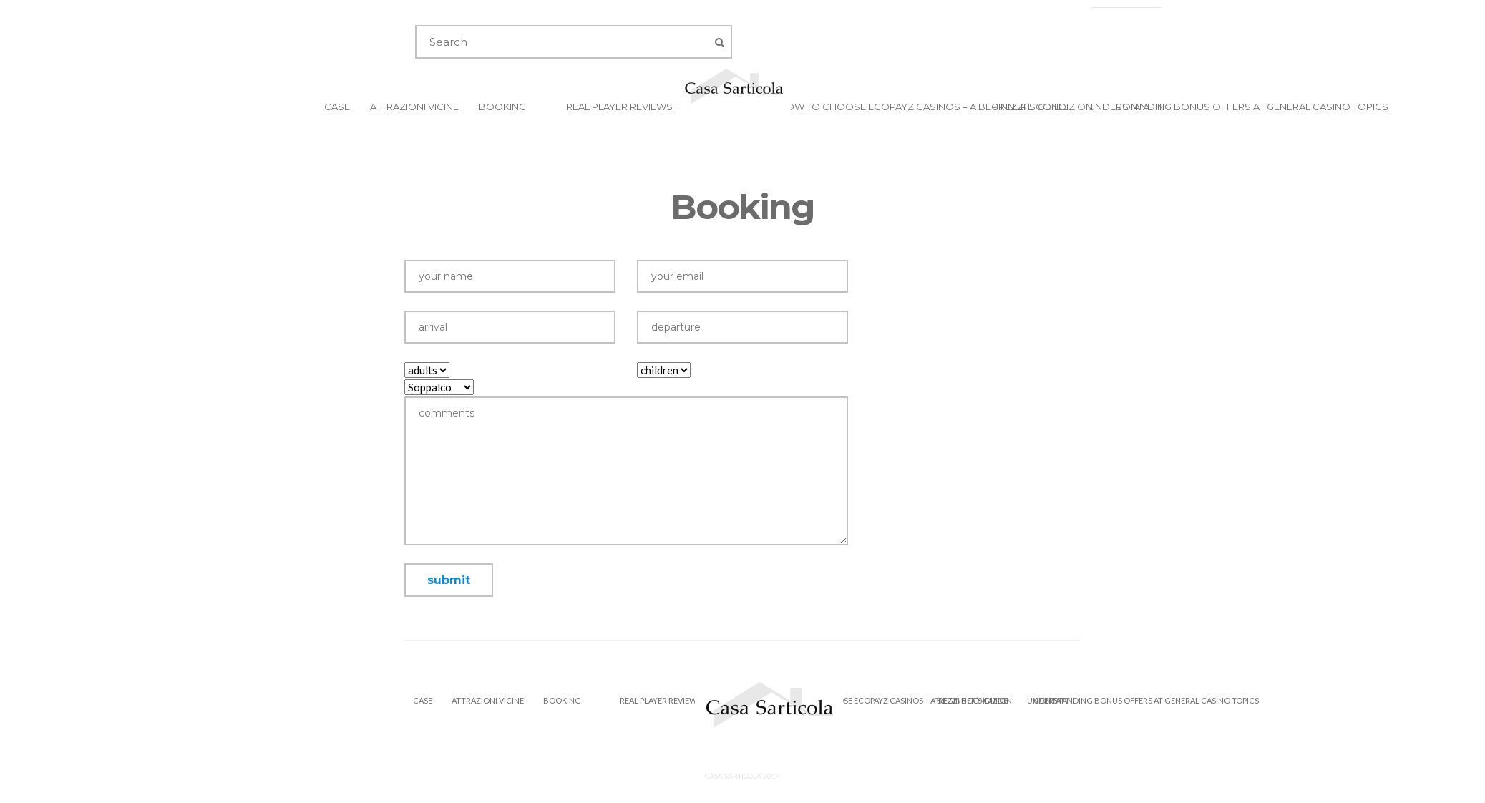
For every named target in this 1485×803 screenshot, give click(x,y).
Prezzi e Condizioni (1043, 106)
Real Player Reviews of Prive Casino (662, 106)
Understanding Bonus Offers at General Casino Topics (1238, 106)
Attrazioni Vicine (414, 106)
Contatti (1138, 106)
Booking (502, 106)
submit (448, 580)
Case (337, 106)
